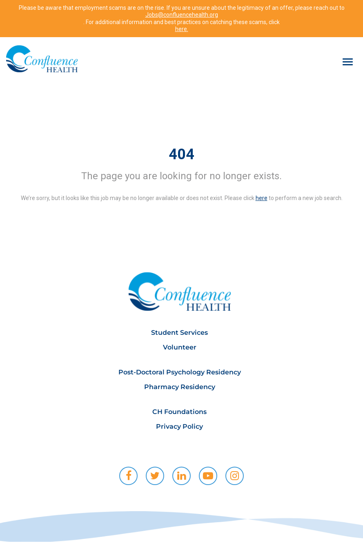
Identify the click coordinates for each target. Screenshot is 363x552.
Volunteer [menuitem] (179, 347)
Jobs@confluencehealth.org (181, 14)
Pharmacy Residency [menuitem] (179, 387)
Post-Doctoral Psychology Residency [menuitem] (179, 372)
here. (181, 29)
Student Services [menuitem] (179, 332)
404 (181, 154)
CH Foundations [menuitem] (179, 412)
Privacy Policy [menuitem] (179, 426)
